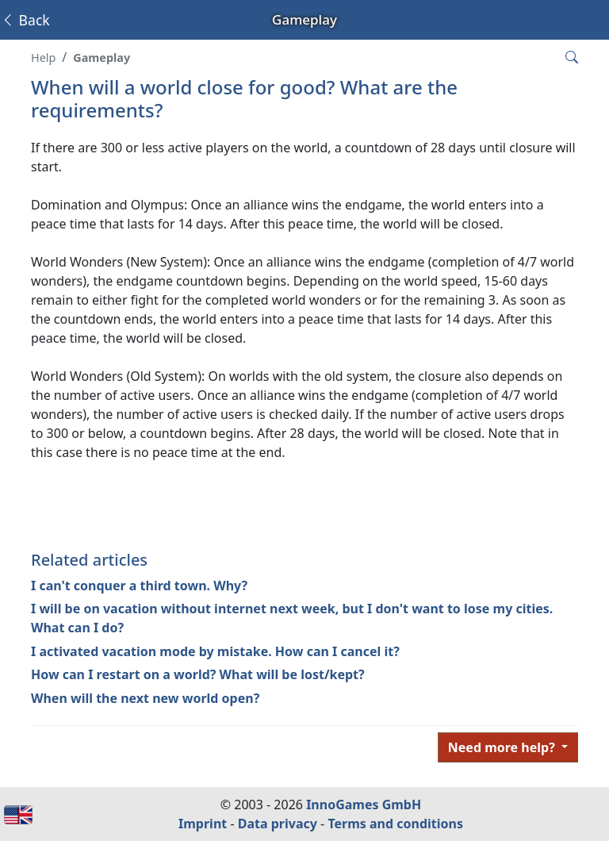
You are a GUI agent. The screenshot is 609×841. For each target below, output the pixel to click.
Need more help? (503, 747)
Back (25, 19)
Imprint (202, 823)
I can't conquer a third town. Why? (139, 585)
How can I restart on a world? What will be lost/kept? (198, 674)
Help (43, 57)
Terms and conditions (395, 823)
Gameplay (101, 57)
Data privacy (277, 823)
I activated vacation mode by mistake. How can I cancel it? (215, 651)
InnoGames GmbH (363, 804)
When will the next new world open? (145, 698)
